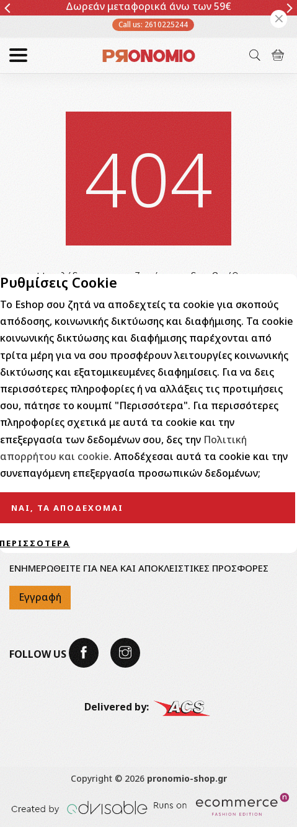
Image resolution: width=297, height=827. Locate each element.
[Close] (278, 19)
